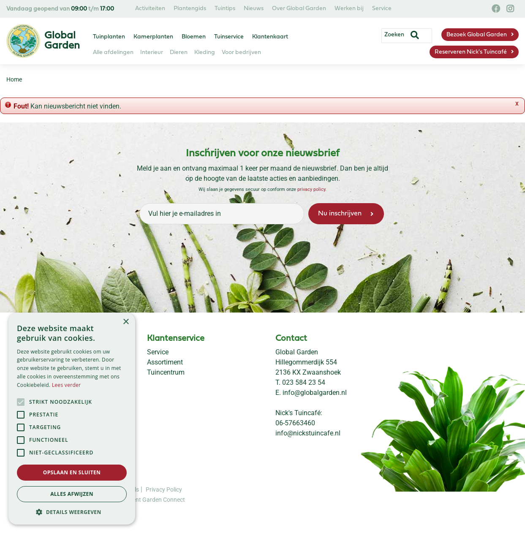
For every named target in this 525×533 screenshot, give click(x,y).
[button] (72, 512)
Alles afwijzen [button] (71, 494)
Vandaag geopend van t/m (60, 9)
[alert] (71, 419)
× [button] (125, 322)
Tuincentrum (166, 372)
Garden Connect (163, 499)
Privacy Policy (164, 489)
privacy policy (311, 189)
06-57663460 (295, 423)
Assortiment (165, 362)
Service (158, 352)
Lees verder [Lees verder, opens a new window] (66, 385)
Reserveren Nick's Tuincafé (471, 52)
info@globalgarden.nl (315, 393)
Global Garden (296, 352)
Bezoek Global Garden (476, 35)
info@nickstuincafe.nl (307, 433)
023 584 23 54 (303, 382)
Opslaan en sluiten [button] (72, 472)
